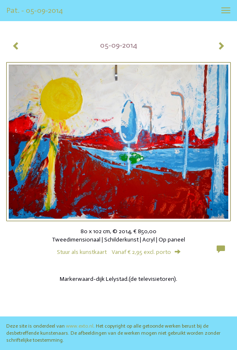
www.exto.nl (79, 326)
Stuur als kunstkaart (119, 252)
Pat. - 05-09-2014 (34, 10)
